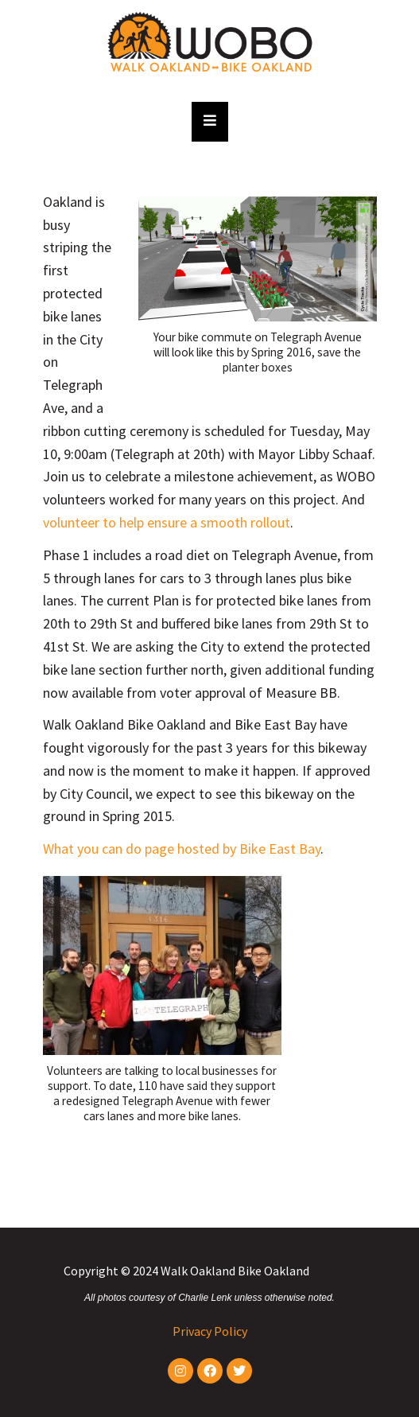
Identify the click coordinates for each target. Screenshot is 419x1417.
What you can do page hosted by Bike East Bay (181, 848)
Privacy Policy (210, 1331)
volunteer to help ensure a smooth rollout (166, 522)
